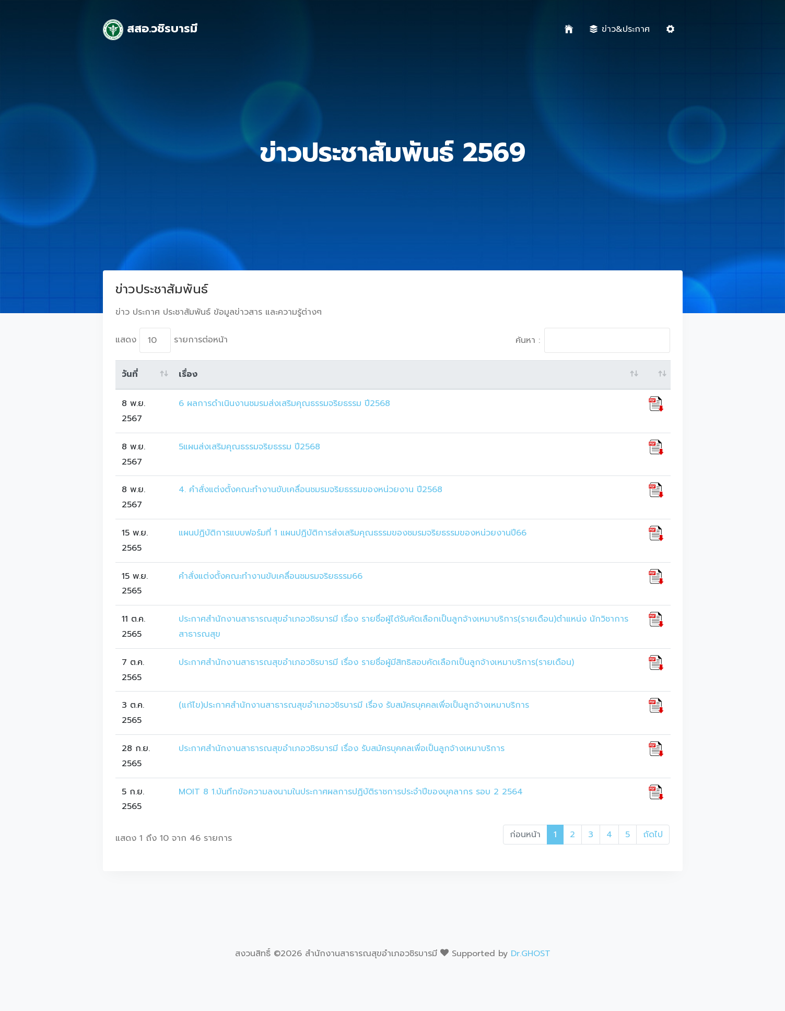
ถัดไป (653, 834)
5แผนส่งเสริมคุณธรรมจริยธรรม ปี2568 (249, 447)
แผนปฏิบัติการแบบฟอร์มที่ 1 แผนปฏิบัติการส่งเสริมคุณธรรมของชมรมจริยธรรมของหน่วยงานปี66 (352, 533)
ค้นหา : (592, 340)
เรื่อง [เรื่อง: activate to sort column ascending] (188, 374)
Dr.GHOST (530, 953)
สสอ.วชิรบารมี (150, 29)
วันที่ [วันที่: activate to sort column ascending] (130, 374)
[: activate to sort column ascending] (656, 374)
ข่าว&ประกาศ (620, 29)
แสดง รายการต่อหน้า (171, 340)
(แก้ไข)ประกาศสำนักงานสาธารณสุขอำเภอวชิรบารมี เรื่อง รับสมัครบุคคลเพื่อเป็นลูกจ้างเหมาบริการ (354, 705)
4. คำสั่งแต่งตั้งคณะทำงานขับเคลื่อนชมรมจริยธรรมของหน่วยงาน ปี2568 (310, 489)
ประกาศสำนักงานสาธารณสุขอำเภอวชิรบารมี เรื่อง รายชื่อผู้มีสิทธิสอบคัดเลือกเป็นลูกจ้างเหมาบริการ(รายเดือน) (376, 662)
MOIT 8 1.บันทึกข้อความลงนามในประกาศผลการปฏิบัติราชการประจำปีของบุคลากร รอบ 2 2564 (351, 792)
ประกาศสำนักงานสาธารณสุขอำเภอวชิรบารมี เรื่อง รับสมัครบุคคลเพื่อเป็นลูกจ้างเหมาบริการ (342, 748)
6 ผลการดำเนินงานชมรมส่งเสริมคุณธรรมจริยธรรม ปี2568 (284, 403)
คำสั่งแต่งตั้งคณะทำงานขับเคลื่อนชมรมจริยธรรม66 (270, 576)
